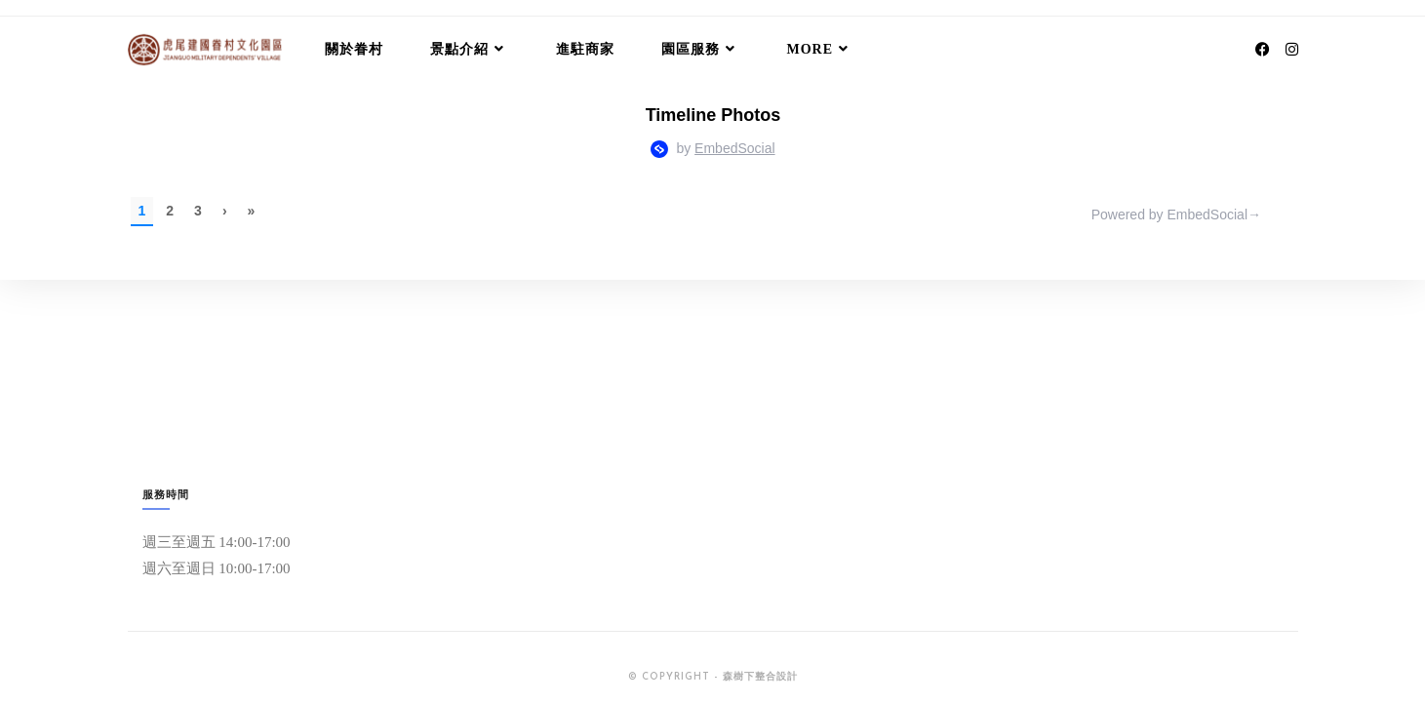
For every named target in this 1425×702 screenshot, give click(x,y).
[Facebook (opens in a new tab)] (1262, 50)
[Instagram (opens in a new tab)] (1292, 50)
